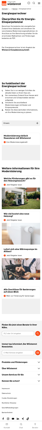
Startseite (5, 9)
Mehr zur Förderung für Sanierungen (19, 296)
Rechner (14, 9)
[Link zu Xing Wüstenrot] (23, 419)
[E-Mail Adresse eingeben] (18, 352)
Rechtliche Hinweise (9, 403)
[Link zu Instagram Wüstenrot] (8, 419)
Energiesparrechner (25, 9)
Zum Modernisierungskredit (15, 142)
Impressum (6, 388)
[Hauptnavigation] (38, 3)
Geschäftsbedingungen (10, 408)
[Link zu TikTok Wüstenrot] (28, 419)
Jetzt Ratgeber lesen (13, 185)
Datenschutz (6, 393)
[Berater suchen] (37, 333)
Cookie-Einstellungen (9, 398)
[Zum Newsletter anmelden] (37, 352)
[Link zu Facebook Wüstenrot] (3, 419)
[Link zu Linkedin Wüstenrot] (18, 419)
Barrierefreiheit (7, 412)
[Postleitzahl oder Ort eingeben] (18, 333)
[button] (28, 3)
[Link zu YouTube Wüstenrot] (13, 419)
